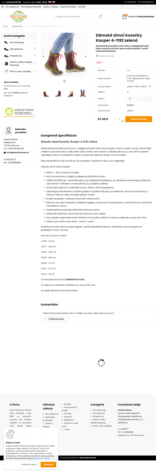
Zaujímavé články (68, 6)
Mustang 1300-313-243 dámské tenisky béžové (54, 361)
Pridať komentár (56, 319)
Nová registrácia (147, 2)
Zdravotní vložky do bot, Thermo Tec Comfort (82, 362)
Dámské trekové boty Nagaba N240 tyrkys (110, 356)
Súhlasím (48, 464)
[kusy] (117, 119)
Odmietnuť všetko (29, 464)
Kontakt (81, 6)
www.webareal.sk (88, 458)
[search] (100, 17)
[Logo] (18, 16)
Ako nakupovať (12, 6)
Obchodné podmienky (31, 6)
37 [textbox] (130, 99)
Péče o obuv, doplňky (17, 71)
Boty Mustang (14, 42)
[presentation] (43, 56)
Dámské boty (17, 26)
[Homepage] (3, 7)
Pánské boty (13, 56)
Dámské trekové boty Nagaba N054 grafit (139, 358)
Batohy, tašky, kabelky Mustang (18, 64)
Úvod (5, 26)
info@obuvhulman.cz (18, 152)
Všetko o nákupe (50, 6)
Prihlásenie (131, 2)
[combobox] (139, 98)
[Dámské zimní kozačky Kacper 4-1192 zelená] (64, 56)
